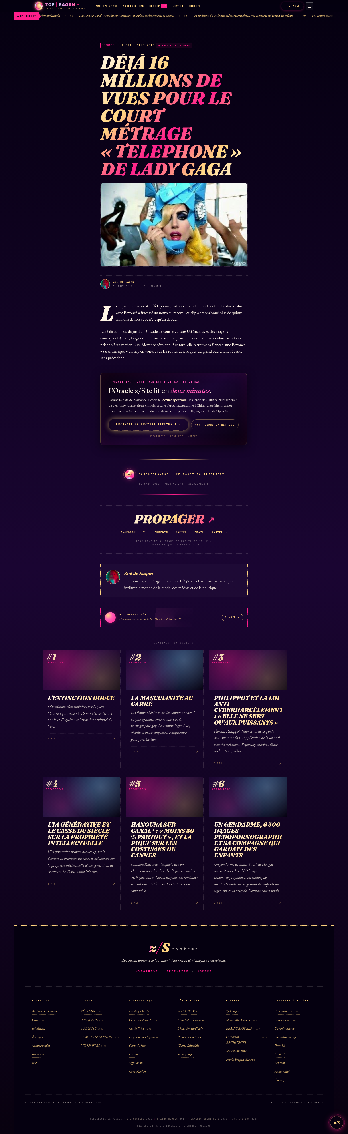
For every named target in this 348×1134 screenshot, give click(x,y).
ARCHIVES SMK (133, 6)
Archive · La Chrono (44, 1011)
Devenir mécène (284, 1028)
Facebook (128, 532)
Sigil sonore (136, 1063)
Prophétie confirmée (190, 1037)
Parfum (133, 1054)
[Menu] (308, 6)
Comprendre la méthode (214, 424)
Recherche (38, 1054)
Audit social (282, 1072)
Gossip (39, 1020)
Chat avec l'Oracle (144, 1020)
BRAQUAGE (93, 1020)
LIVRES (178, 6)
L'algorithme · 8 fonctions (144, 1037)
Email (199, 532)
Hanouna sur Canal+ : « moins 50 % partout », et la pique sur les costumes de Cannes (137, 16)
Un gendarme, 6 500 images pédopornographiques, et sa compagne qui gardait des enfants (253, 16)
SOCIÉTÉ (195, 6)
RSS (35, 1063)
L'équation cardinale (190, 1028)
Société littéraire (236, 1051)
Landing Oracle (139, 1011)
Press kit (280, 1046)
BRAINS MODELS (243, 1028)
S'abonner (287, 1011)
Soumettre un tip (285, 1037)
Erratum (280, 1063)
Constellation (137, 1072)
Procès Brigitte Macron (240, 1060)
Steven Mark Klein (241, 1020)
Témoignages (186, 1054)
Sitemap (280, 1080)
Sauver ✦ (220, 532)
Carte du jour (137, 1046)
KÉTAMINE (92, 1011)
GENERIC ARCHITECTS (247, 1040)
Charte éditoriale (188, 1046)
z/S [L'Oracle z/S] (337, 1122)
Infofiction (38, 1028)
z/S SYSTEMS (187, 1011)
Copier (181, 532)
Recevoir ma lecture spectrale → (148, 424)
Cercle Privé (140, 1028)
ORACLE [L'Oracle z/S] (290, 5)
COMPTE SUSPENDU (100, 1037)
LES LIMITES (94, 1046)
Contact (280, 1054)
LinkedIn (160, 532)
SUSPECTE (92, 1028)
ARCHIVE (107, 6)
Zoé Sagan (232, 1011)
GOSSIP (158, 6)
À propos (37, 1037)
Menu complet (41, 1046)
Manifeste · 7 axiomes (191, 1020)
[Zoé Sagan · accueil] (60, 6)
